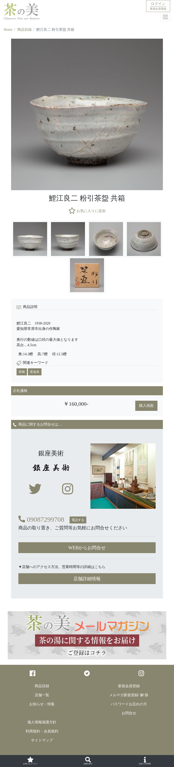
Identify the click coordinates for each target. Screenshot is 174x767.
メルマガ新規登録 (123, 695)
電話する (78, 520)
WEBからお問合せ (87, 547)
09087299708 (41, 519)
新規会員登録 (129, 686)
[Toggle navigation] (165, 17)
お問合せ (129, 713)
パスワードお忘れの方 (129, 704)
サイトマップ (42, 740)
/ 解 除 (143, 695)
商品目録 (24, 29)
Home (8, 29)
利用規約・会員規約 (42, 731)
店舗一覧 (42, 695)
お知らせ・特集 (42, 704)
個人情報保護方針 (41, 722)
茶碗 (22, 372)
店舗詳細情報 (87, 578)
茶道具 (34, 372)
